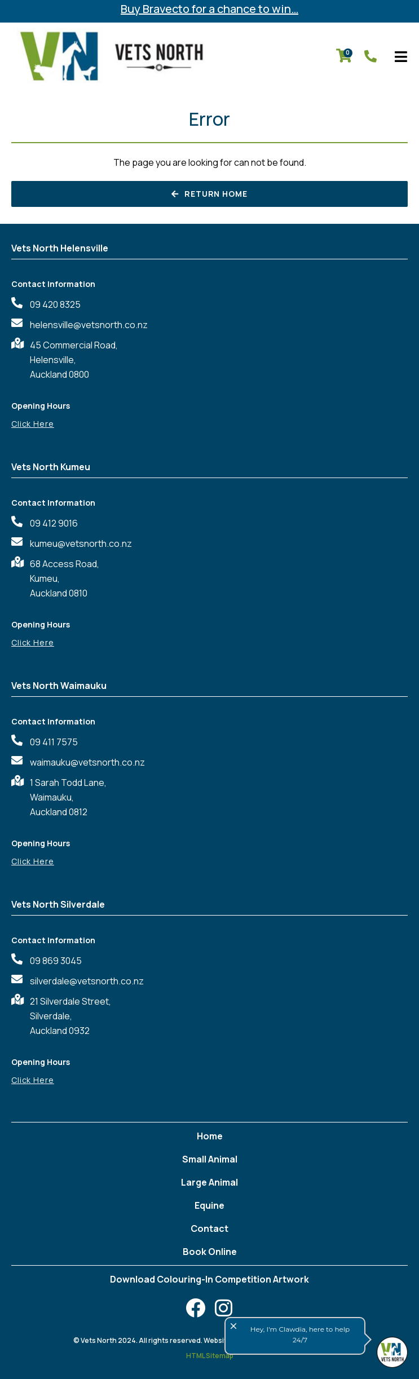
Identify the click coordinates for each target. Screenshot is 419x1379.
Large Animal (209, 1182)
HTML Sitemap (209, 1355)
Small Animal (209, 1159)
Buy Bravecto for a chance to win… (209, 8)
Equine (209, 1205)
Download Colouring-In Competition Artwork (209, 1279)
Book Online (210, 1251)
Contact (209, 1228)
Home (210, 1136)
